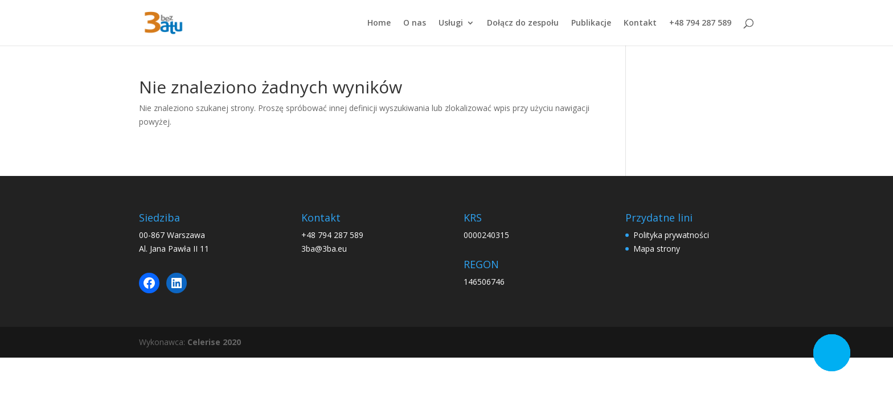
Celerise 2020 (214, 342)
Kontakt (640, 23)
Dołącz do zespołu (523, 23)
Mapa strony (656, 248)
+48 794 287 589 (700, 23)
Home (379, 23)
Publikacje (591, 23)
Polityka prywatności (671, 234)
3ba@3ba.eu (324, 248)
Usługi (451, 23)
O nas (414, 23)
